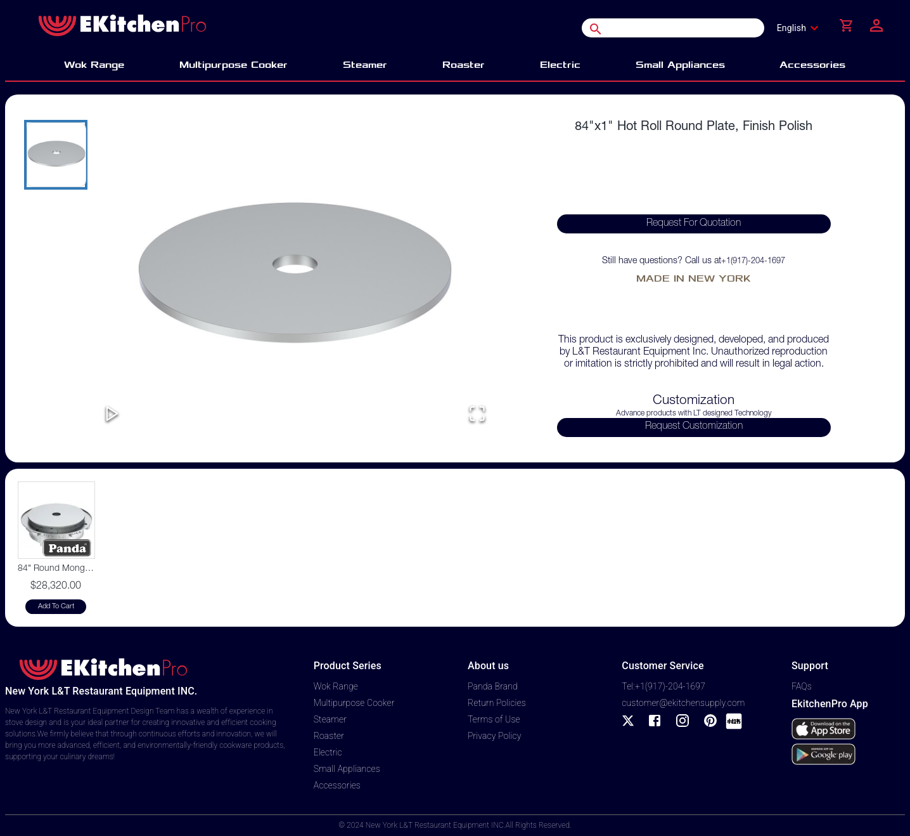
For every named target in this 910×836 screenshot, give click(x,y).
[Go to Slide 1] (55, 155)
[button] (295, 278)
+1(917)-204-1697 (753, 262)
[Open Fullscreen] (477, 414)
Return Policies (497, 703)
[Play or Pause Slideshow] (112, 414)
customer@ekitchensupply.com (683, 703)
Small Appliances (347, 769)
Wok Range (336, 686)
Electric (328, 752)
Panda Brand (493, 686)
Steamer (330, 719)
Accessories (337, 785)
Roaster (329, 736)
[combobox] (801, 28)
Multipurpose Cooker (354, 703)
